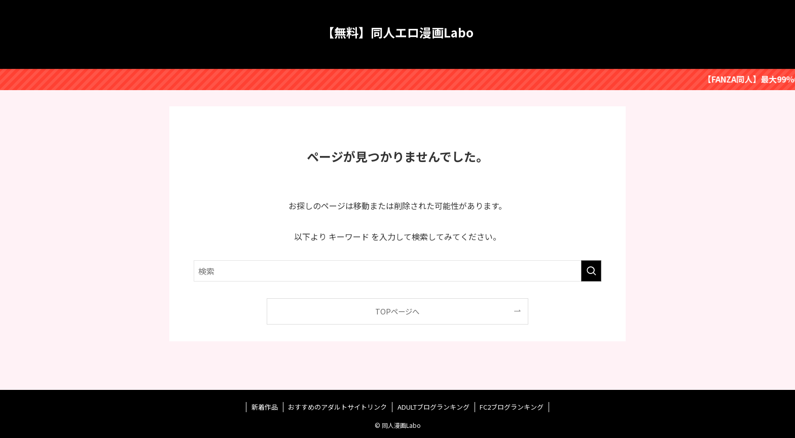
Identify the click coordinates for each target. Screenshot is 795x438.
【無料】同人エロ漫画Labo (398, 32)
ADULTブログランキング (433, 407)
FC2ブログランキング (512, 407)
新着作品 (264, 407)
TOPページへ (397, 311)
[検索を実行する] (591, 271)
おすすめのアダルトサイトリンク (337, 407)
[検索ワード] (397, 271)
